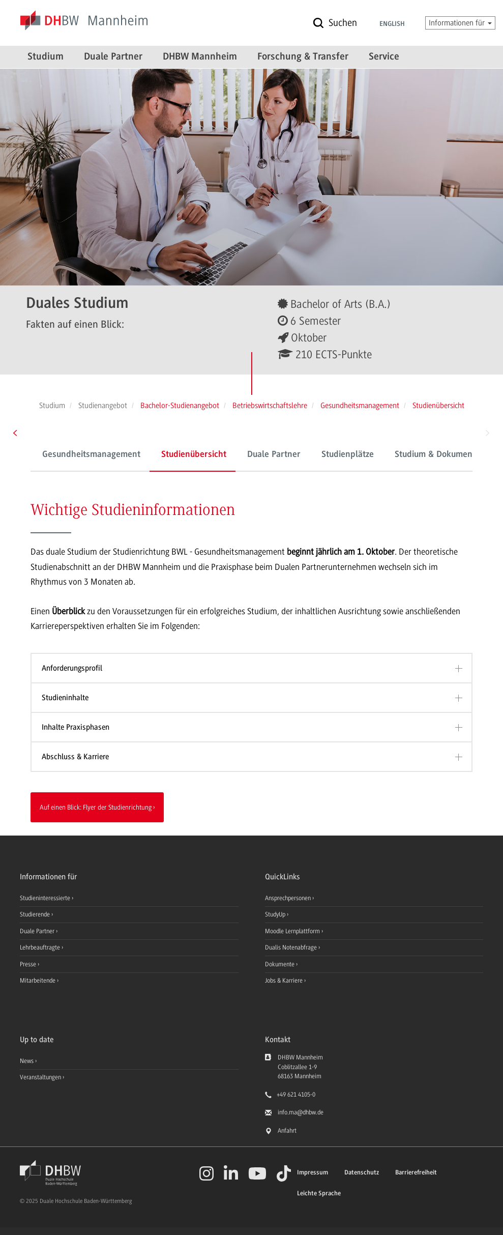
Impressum (312, 1172)
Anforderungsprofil (72, 668)
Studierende (35, 914)
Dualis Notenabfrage (291, 947)
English (392, 24)
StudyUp (276, 914)
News (27, 1061)
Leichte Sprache (319, 1193)
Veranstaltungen (40, 1077)
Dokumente (280, 964)
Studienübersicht (193, 454)
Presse (29, 964)
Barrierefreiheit (416, 1172)
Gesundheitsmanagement (91, 454)
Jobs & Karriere (284, 980)
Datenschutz (361, 1172)
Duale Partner (113, 57)
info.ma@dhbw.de (300, 1112)
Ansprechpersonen (288, 898)
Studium (45, 57)
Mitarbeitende (38, 980)
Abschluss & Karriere (75, 756)
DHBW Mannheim (200, 57)
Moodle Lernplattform (293, 931)
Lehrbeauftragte (41, 947)
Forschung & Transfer (302, 57)
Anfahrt (287, 1130)
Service (384, 57)
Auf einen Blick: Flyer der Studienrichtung (96, 807)
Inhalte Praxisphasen (75, 727)
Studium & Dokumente (437, 454)
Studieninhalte (65, 697)
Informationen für (460, 22)
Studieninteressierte (46, 898)
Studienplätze (347, 454)
